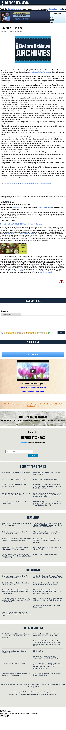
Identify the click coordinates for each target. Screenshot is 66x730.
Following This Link (46, 272)
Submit (33, 455)
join (9, 201)
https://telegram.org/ (25, 420)
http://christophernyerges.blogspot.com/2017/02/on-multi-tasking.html (29, 183)
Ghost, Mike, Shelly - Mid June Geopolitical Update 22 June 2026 (15, 583)
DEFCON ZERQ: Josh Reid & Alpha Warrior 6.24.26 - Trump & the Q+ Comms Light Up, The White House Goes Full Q (47, 503)
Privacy (31, 684)
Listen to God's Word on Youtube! (33, 388)
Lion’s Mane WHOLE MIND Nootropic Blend (20, 233)
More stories (26, 19)
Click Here (16, 207)
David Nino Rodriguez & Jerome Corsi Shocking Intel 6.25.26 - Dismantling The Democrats (46, 540)
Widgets (36, 687)
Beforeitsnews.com (15, 9)
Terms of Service (40, 684)
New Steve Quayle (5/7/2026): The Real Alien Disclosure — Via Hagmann (16, 674)
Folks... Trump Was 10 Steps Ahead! (45, 479)
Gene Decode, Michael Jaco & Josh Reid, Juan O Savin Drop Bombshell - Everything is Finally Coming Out (47, 486)
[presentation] (47, 448)
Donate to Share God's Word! (33, 392)
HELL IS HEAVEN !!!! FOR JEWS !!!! (13, 479)
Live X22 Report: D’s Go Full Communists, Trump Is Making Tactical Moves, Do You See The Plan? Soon (16, 556)
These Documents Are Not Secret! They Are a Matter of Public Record (47, 674)
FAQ (20, 684)
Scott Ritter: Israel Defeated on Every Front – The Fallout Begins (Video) (16, 532)
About (3, 684)
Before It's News (17, 2)
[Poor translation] (6, 715)
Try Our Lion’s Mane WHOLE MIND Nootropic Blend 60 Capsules (21, 224)
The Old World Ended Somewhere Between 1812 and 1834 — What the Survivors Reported (16, 635)
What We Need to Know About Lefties (14, 663)
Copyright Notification (54, 684)
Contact (25, 684)
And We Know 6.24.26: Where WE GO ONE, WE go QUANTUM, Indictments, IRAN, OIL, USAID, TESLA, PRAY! (47, 495)
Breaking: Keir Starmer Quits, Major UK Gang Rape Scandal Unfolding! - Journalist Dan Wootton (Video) (16, 591)
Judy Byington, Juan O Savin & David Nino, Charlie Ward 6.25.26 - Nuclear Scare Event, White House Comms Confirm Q (47, 525)
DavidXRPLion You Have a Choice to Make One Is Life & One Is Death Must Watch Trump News (16, 614)
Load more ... (33, 354)
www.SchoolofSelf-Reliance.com (39, 72)
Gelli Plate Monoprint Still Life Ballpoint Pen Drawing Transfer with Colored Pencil (47, 634)
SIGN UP (24, 443)
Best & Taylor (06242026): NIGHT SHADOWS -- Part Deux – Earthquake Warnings (16, 539)
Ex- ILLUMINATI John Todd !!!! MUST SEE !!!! (16, 472)
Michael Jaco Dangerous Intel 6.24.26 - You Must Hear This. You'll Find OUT (16, 494)
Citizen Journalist (44, 207)
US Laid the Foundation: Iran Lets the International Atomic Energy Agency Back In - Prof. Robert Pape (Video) (47, 591)
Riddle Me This (38, 651)
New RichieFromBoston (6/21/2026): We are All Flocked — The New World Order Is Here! (47, 599)
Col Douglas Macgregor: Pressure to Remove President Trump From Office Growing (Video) (48, 576)
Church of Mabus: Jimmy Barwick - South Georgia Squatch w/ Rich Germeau (46, 532)
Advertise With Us (12, 684)
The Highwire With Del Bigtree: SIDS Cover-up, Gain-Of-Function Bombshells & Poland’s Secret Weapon (16, 600)
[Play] (33, 371)
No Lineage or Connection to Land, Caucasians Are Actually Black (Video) (45, 657)
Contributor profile (17, 19)
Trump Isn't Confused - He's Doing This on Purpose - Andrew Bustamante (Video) (46, 583)
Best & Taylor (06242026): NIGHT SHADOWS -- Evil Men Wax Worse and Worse (16, 548)
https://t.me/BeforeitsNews (56, 420)
